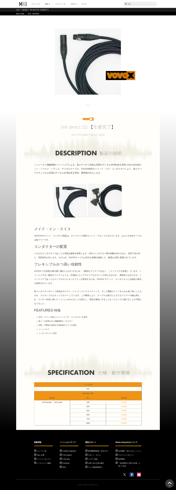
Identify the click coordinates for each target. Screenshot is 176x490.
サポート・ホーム (94, 455)
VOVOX (25, 10)
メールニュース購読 (44, 463)
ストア (83, 4)
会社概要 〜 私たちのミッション (129, 451)
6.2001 (123, 402)
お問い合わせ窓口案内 (96, 463)
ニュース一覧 (41, 451)
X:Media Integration (69, 451)
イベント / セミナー (44, 459)
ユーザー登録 (93, 459)
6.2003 (123, 411)
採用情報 (121, 459)
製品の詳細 (20, 14)
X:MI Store (66, 459)
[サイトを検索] (140, 4)
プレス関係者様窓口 (95, 467)
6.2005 (123, 419)
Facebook (66, 463)
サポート (74, 4)
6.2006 (123, 423)
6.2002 (123, 406)
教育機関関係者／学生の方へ (98, 451)
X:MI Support (67, 455)
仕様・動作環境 (33, 14)
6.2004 (123, 415)
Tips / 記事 (40, 455)
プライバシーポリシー (126, 455)
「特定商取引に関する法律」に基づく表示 (129, 464)
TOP (17, 10)
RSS (64, 467)
